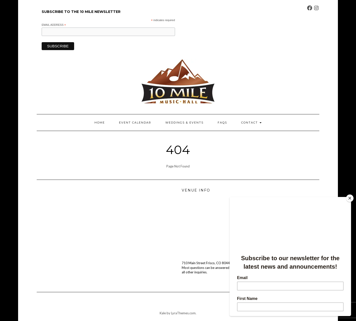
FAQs (222, 122)
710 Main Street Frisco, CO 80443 (207, 263)
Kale (163, 313)
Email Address (54, 25)
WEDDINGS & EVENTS (184, 122)
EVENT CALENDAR (135, 122)
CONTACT (251, 122)
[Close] (350, 198)
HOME (99, 122)
